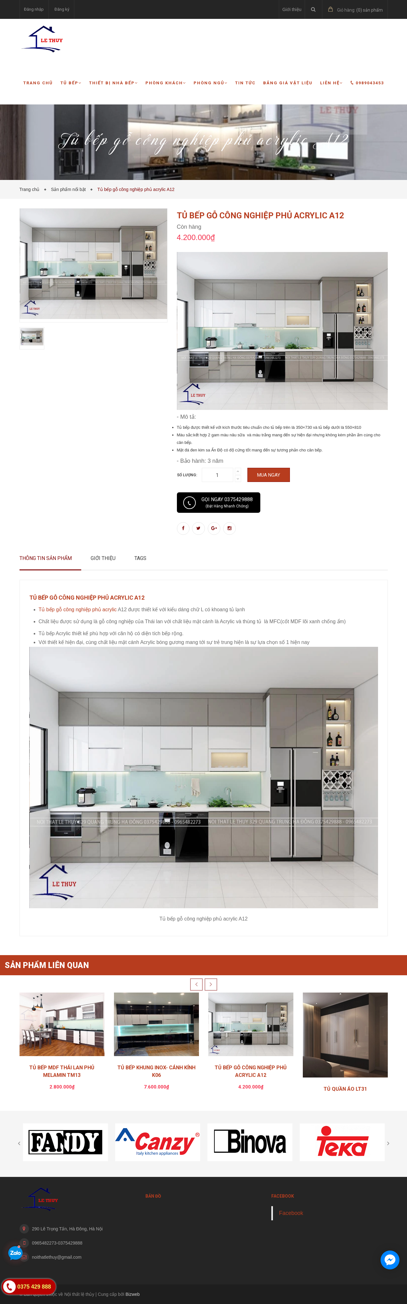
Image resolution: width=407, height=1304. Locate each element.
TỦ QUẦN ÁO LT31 (345, 1089)
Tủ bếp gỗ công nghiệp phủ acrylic (78, 609)
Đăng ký (61, 9)
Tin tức (245, 83)
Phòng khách (165, 83)
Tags (140, 558)
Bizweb (133, 1294)
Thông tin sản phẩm (46, 558)
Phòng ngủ (211, 83)
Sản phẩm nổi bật (69, 189)
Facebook (291, 1213)
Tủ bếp (71, 83)
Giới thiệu (292, 9)
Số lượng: (187, 475)
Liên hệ (331, 83)
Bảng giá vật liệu (288, 83)
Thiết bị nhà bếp (113, 83)
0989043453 (367, 82)
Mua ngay (268, 475)
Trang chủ (38, 83)
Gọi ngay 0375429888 (227, 502)
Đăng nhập (34, 9)
